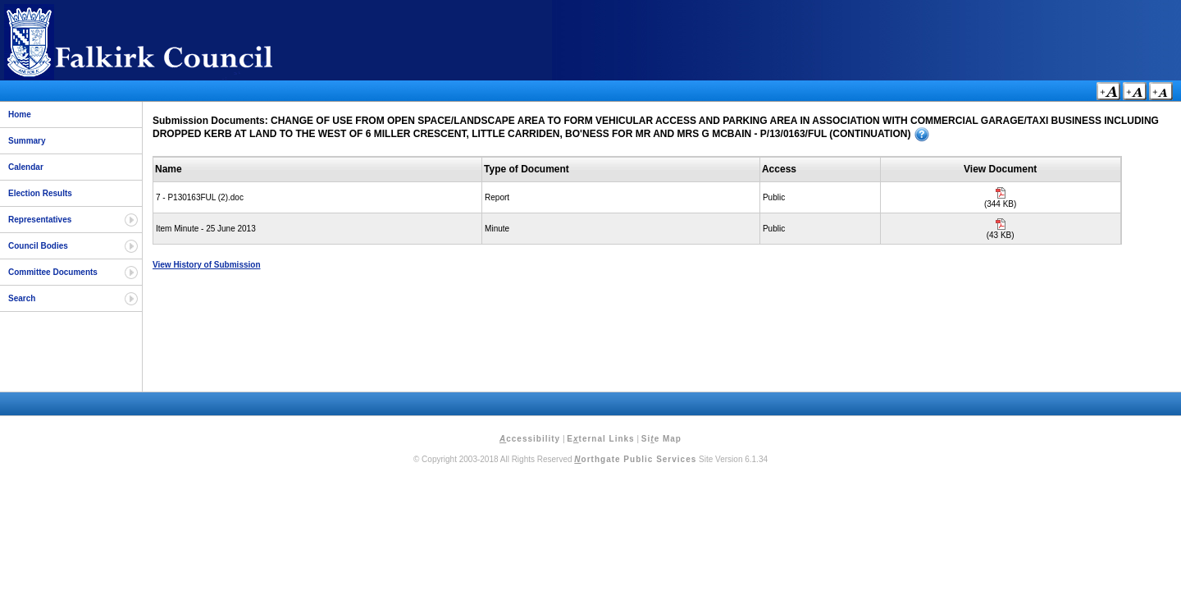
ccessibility (529, 438)
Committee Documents (53, 272)
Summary (27, 140)
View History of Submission (207, 264)
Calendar (25, 167)
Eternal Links (600, 438)
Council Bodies (38, 245)
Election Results (40, 193)
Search (21, 298)
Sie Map (661, 438)
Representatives (39, 219)
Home (19, 114)
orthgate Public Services (635, 459)
